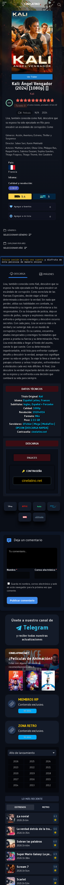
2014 (15, 785)
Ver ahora (27, 711)
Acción (19, 135)
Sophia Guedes (45, 151)
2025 (32, 761)
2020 (15, 773)
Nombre (12, 569)
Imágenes (46, 274)
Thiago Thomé (30, 154)
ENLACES (32, 457)
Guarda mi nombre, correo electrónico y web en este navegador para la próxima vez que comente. (32, 587)
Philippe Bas (50, 147)
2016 (32, 779)
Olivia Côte (37, 147)
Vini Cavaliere (45, 154)
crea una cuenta (33, 259)
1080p (13, 188)
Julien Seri (20, 143)
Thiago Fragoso (14, 154)
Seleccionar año (15, 248)
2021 (48, 767)
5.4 (20, 196)
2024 (48, 761)
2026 (15, 761)
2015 (48, 779)
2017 (15, 779)
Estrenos (20, 807)
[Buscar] (59, 5)
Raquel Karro (12, 151)
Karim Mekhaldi (34, 143)
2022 (32, 767)
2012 (48, 785)
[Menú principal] (5, 5)
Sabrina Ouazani (28, 151)
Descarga (17, 273)
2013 (32, 785)
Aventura (27, 135)
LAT (32, 3)
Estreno (38, 135)
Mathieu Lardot (22, 147)
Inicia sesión (10, 259)
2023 (15, 767)
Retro (45, 807)
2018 (48, 773)
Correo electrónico (46, 569)
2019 (32, 773)
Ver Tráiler (32, 77)
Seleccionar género (17, 234)
